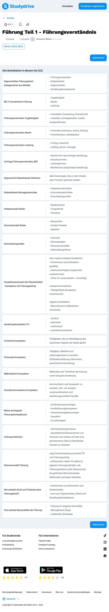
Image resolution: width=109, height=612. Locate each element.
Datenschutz (32, 592)
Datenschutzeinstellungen (78, 592)
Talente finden (45, 541)
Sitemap (97, 592)
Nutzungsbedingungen (12, 592)
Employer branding (47, 545)
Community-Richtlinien (12, 549)
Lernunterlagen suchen (12, 541)
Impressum (47, 592)
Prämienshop (8, 545)
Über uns (59, 592)
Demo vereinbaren (46, 549)
